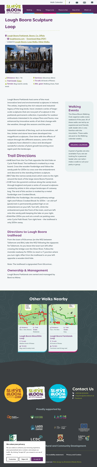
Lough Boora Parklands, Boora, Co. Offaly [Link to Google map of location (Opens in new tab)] (26, 35)
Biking (39, 10)
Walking (29, 10)
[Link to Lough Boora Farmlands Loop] (63, 328)
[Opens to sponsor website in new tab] (14, 393)
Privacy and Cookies (73, 455)
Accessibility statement (55, 455)
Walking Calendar (79, 145)
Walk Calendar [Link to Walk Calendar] (56, 2)
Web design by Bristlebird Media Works (67, 462)
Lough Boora (21, 42)
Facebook (78, 398)
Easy (19, 81)
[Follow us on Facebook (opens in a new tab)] (69, 2)
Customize (12, 459)
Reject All (25, 459)
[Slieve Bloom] (13, 8)
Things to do (49, 10)
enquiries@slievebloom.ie (84, 396)
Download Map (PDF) (36, 39)
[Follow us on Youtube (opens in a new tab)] (77, 2)
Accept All (37, 459)
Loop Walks (32, 42)
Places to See (63, 10)
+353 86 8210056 (81, 393)
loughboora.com (17, 39)
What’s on (87, 10)
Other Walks (43, 42)
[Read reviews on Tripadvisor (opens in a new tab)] (84, 2)
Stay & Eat (76, 10)
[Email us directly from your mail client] (92, 2)
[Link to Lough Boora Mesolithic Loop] (32, 328)
